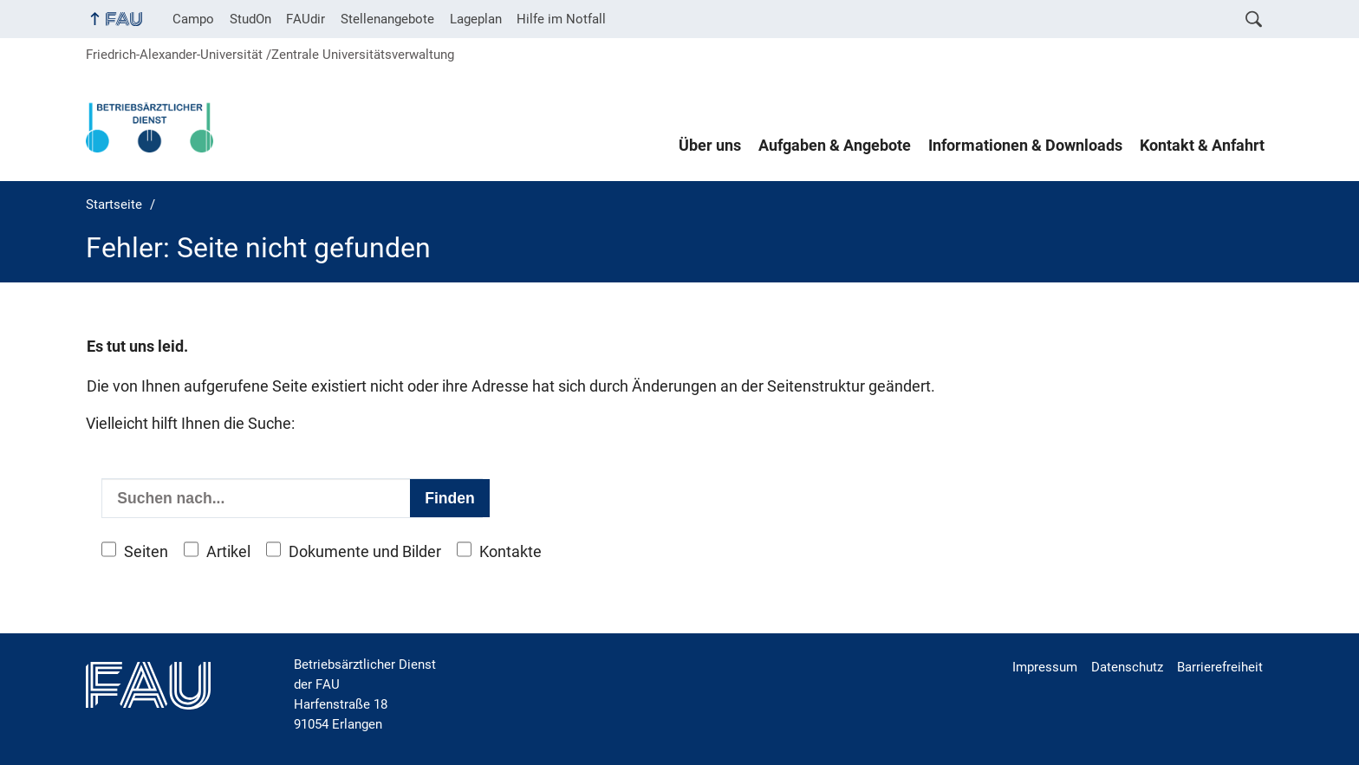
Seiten (146, 552)
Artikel (228, 552)
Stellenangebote (387, 19)
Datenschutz (1127, 667)
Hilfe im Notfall (561, 19)
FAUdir (305, 19)
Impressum (1044, 667)
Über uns (710, 145)
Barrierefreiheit (1220, 667)
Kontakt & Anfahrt (1202, 145)
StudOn (250, 19)
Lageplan (476, 19)
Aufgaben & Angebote (834, 145)
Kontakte (510, 552)
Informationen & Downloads (1025, 145)
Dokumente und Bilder (365, 552)
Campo (193, 19)
